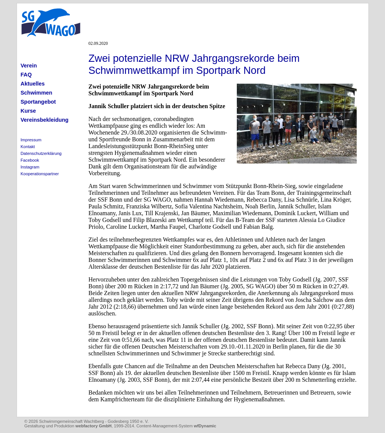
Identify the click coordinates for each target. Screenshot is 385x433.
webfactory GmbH (93, 426)
